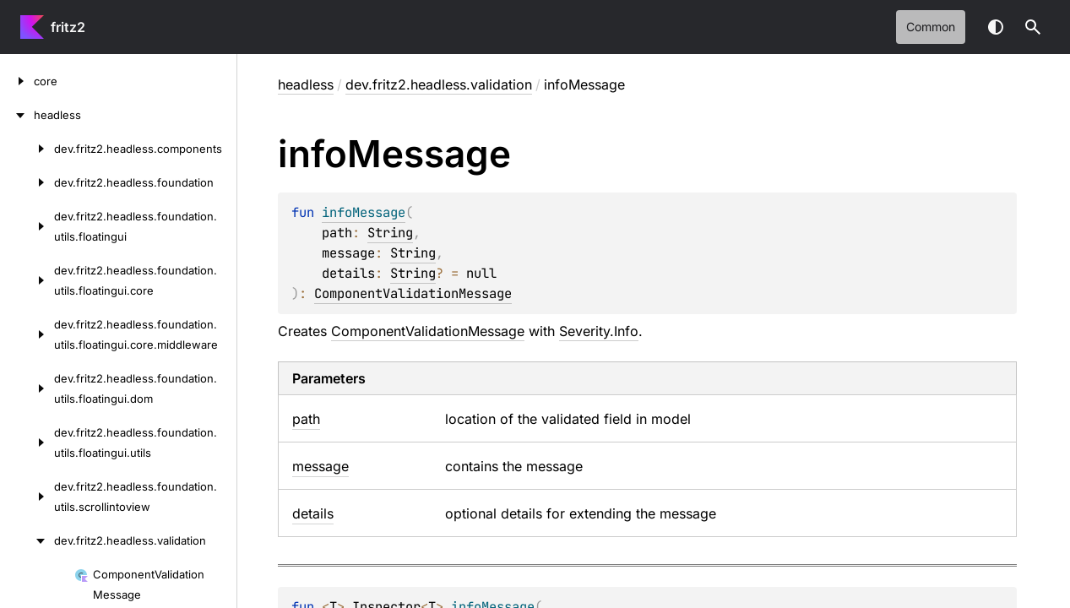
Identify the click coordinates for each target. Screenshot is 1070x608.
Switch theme (996, 27)
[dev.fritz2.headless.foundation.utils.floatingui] (27, 226)
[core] (17, 81)
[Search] (1033, 27)
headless (306, 84)
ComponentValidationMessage (413, 293)
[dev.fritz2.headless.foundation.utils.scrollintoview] (27, 497)
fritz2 (68, 27)
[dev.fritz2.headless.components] (27, 149)
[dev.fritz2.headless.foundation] (27, 182)
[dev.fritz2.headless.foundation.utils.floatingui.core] (27, 280)
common (930, 26)
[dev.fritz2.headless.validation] (27, 540)
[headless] (17, 115)
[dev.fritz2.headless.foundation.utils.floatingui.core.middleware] (27, 334)
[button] (1033, 27)
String (390, 233)
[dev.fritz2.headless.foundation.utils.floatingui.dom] (27, 388)
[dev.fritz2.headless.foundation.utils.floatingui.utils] (27, 442)
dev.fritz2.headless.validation (438, 84)
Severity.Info (598, 331)
